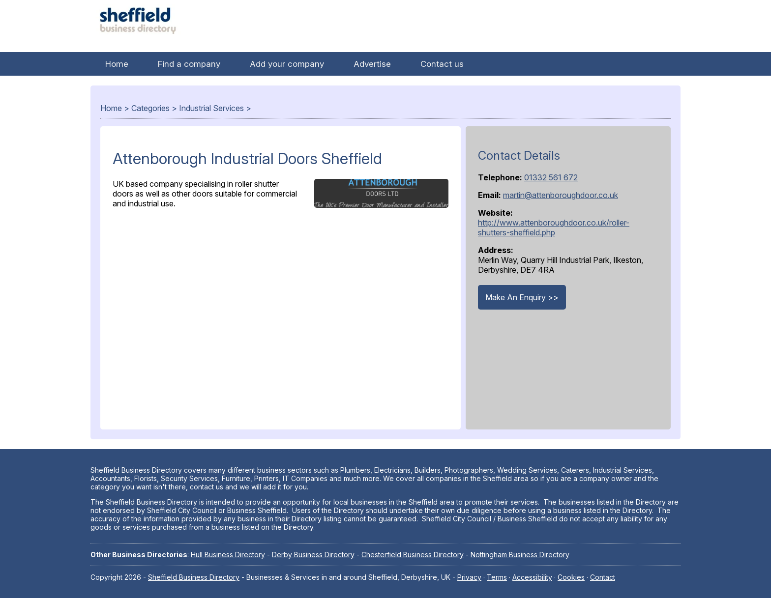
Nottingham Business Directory (520, 554)
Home (116, 64)
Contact (602, 577)
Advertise (372, 64)
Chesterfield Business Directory (412, 554)
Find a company (189, 64)
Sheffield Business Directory (193, 577)
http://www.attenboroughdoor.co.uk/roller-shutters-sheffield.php (553, 227)
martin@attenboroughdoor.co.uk (560, 195)
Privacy (469, 577)
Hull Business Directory (228, 554)
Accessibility (532, 577)
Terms (497, 577)
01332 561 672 (551, 177)
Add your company (287, 64)
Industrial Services (211, 108)
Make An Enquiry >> (522, 297)
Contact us (442, 64)
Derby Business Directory (313, 554)
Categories (150, 108)
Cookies (571, 577)
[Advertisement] (280, 316)
